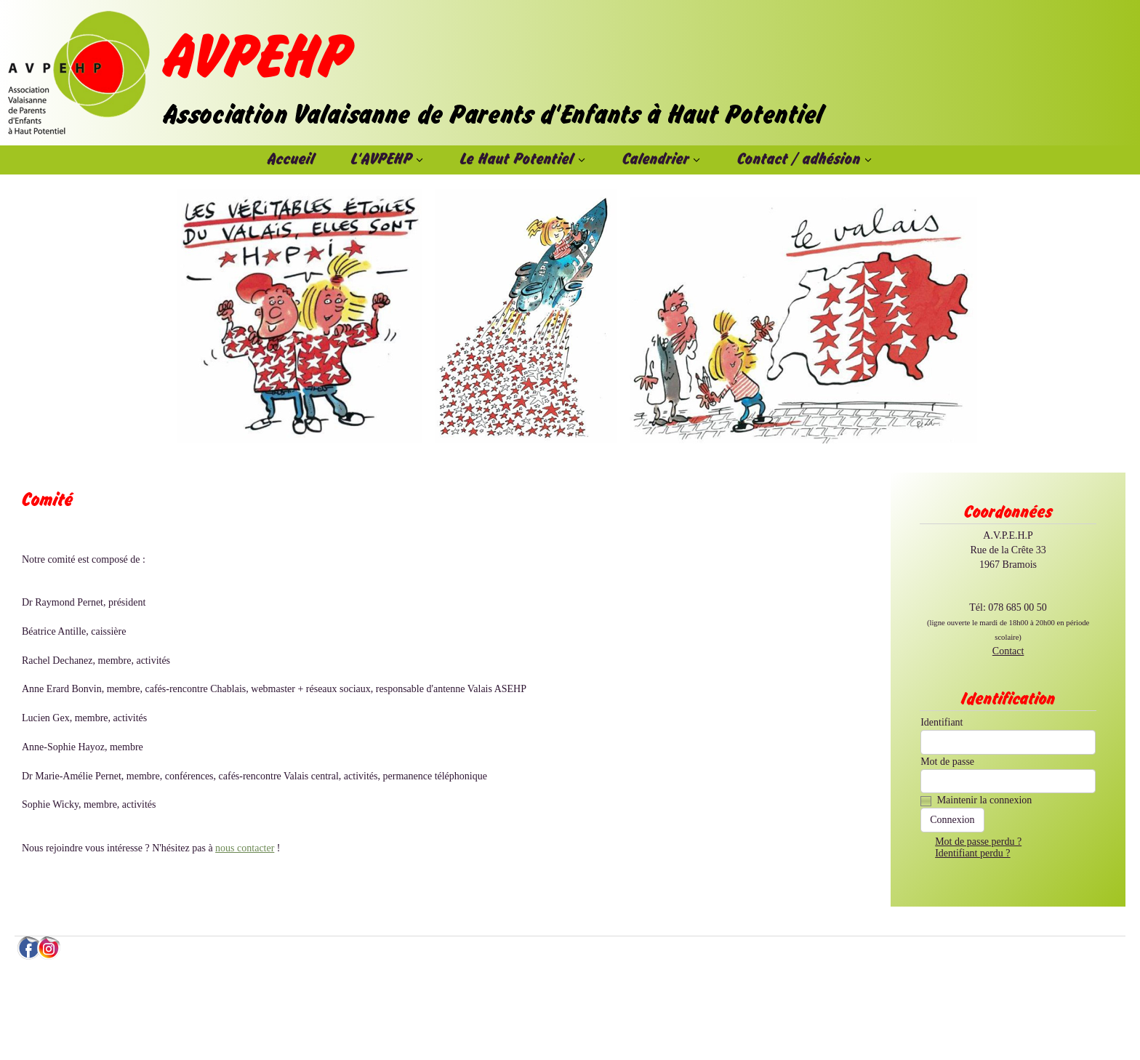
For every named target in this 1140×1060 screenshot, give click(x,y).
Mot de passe (947, 761)
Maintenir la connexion (984, 800)
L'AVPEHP (381, 160)
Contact (1008, 651)
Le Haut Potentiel (517, 160)
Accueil (291, 160)
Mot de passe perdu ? (978, 841)
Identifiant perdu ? (972, 853)
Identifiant (941, 722)
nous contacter (244, 848)
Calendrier (655, 160)
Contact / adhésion (799, 160)
